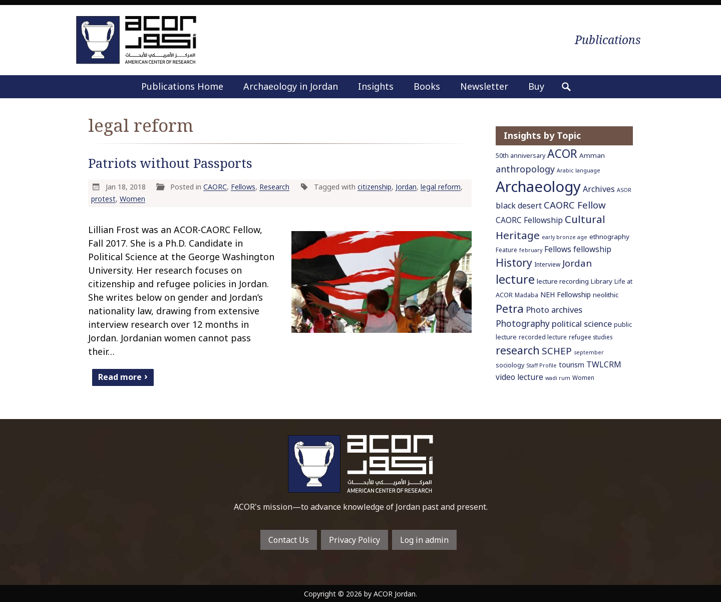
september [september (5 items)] (589, 352)
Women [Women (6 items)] (583, 377)
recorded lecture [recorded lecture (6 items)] (543, 337)
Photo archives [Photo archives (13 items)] (554, 309)
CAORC (215, 186)
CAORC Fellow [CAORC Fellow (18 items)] (575, 204)
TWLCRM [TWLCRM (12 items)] (603, 364)
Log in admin (424, 539)
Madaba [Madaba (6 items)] (526, 295)
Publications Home (182, 86)
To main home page (360, 464)
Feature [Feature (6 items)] (506, 250)
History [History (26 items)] (514, 263)
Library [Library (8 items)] (601, 281)
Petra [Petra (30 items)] (510, 308)
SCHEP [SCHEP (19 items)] (557, 350)
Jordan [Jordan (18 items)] (577, 263)
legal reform (441, 186)
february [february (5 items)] (530, 250)
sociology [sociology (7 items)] (510, 365)
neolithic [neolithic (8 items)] (605, 294)
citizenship (374, 186)
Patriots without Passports (170, 163)
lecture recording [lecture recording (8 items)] (563, 281)
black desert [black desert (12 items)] (519, 205)
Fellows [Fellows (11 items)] (557, 249)
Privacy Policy (354, 539)
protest (103, 199)
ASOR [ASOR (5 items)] (624, 189)
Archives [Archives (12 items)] (599, 188)
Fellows (243, 186)
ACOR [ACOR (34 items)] (562, 153)
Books (427, 86)
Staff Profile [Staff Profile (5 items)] (541, 365)
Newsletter (484, 86)
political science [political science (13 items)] (582, 323)
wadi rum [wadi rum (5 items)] (557, 377)
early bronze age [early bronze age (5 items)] (564, 237)
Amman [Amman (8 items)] (592, 155)
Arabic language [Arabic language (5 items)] (578, 170)
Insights (376, 86)
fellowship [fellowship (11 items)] (592, 249)
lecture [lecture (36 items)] (515, 279)
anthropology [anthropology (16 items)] (525, 169)
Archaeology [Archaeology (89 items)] (538, 186)
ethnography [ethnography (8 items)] (609, 236)
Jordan (406, 186)
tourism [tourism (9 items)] (571, 364)
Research (274, 186)
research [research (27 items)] (518, 350)
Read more (120, 376)
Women (132, 199)
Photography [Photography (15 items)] (523, 323)
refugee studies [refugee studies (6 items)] (590, 337)
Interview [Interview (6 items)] (547, 264)
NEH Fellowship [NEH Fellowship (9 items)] (565, 294)
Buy (536, 86)
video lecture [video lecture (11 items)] (519, 376)
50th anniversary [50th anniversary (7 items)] (520, 155)
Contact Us (288, 539)
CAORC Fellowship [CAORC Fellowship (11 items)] (529, 220)
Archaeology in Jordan (290, 86)
